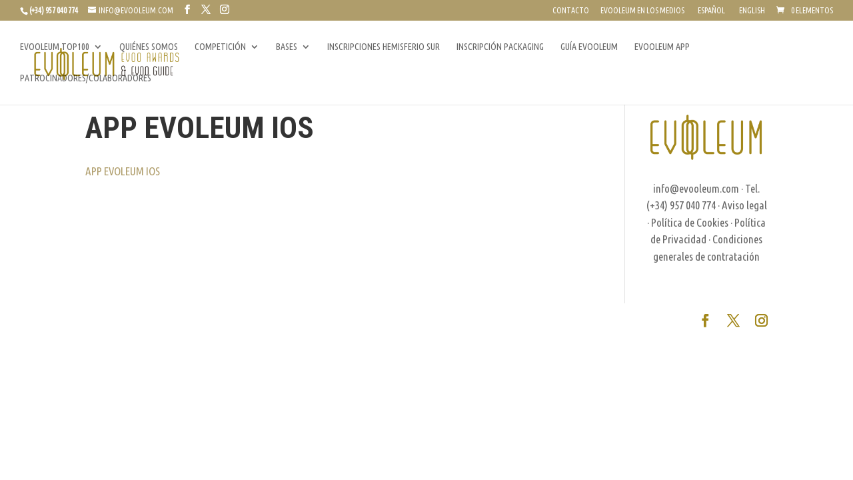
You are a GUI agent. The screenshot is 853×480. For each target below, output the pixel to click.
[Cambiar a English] (750, 14)
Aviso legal (744, 205)
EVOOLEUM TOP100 (54, 47)
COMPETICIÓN (220, 47)
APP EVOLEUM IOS (122, 171)
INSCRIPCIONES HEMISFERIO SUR (383, 47)
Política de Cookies (689, 222)
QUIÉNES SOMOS (148, 47)
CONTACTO (570, 11)
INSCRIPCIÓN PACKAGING (500, 47)
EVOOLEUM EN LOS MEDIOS (642, 11)
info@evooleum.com (696, 188)
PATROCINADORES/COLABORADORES (85, 78)
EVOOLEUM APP (662, 47)
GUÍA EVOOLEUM (589, 47)
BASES (286, 47)
